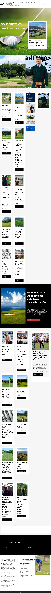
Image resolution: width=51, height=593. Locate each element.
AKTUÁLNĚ (31, 47)
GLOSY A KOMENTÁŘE (6, 440)
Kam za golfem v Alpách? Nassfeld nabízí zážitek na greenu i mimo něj (37, 43)
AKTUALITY (4, 116)
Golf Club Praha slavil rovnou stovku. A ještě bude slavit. (6, 266)
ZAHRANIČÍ (19, 513)
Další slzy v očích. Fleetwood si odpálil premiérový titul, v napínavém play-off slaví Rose (40, 355)
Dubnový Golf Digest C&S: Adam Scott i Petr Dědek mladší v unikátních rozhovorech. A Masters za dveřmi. (6, 197)
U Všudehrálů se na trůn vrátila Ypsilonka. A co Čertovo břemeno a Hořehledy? (7, 468)
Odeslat (29, 547)
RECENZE (19, 468)
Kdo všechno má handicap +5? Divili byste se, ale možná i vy (19, 111)
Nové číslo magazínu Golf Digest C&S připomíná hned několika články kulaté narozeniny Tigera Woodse (7, 506)
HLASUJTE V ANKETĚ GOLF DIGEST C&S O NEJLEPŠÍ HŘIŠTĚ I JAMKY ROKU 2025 (6, 394)
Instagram (6, 590)
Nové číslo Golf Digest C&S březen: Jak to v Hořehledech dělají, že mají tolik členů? (19, 268)
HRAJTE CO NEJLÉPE (6, 240)
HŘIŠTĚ (18, 395)
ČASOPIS (4, 516)
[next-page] (4, 524)
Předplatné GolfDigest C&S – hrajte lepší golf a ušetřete (6, 234)
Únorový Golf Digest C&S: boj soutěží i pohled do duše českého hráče (7, 350)
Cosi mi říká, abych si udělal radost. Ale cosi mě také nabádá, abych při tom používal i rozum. (7, 431)
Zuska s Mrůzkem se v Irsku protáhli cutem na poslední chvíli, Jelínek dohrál (22, 504)
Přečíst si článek (5, 119)
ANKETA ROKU (5, 149)
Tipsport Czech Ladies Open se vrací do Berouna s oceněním (6, 110)
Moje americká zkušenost (21, 391)
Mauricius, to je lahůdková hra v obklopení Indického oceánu (37, 297)
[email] (13, 547)
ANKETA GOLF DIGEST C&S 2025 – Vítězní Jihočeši (6, 144)
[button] (46, 4)
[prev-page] (2, 524)
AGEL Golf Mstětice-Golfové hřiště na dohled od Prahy (19, 234)
